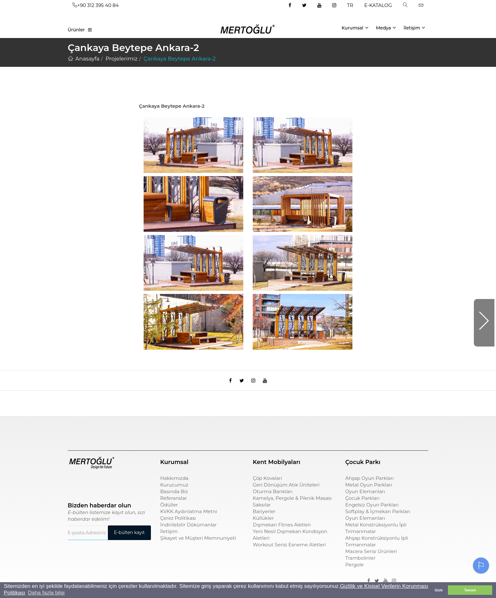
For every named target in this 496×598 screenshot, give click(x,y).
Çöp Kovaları (267, 483)
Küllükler (263, 522)
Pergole (354, 569)
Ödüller (169, 509)
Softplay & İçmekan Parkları (377, 516)
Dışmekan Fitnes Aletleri (282, 529)
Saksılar (262, 509)
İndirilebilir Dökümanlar (188, 529)
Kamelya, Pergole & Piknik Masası (292, 502)
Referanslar (173, 502)
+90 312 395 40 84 (95, 5)
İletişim (414, 27)
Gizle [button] (439, 590)
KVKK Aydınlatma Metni (188, 516)
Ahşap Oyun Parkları (369, 483)
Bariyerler (264, 516)
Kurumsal (355, 27)
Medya (386, 27)
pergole (354, 434)
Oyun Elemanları (365, 496)
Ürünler (76, 30)
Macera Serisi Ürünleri (371, 556)
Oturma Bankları (273, 496)
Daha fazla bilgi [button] (46, 593)
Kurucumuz (174, 489)
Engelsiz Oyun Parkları (372, 509)
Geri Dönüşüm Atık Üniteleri (286, 489)
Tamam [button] (470, 590)
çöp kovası (173, 434)
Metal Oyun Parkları (368, 489)
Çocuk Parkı (82, 434)
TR (350, 5)
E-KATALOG (378, 5)
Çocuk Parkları (362, 502)
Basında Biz (174, 496)
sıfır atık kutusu (272, 434)
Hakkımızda (174, 483)
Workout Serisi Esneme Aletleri (289, 549)
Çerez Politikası (178, 522)
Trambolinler (360, 562)
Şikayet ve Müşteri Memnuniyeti (198, 542)
